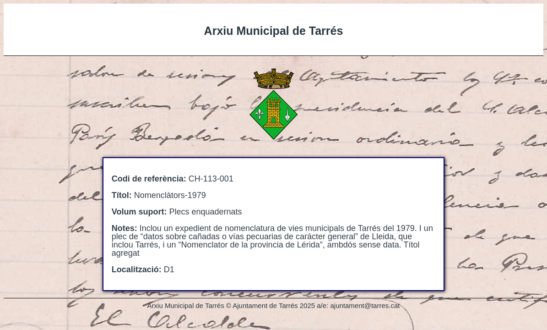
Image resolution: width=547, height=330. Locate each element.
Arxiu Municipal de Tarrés (273, 30)
